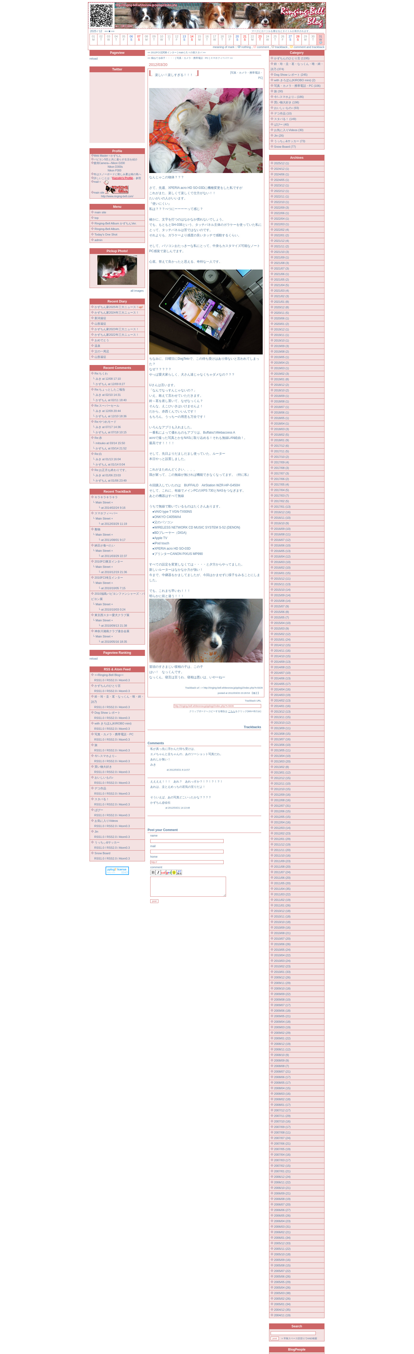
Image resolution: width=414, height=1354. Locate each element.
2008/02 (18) (282, 1099)
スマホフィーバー (106, 513)
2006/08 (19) (282, 1199)
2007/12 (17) (282, 1110)
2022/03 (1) (281, 224)
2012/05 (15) (282, 816)
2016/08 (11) (282, 534)
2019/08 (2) (281, 351)
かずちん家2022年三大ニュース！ (117, 334)
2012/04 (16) (282, 822)
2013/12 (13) (282, 711)
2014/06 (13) (282, 678)
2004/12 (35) (282, 1309)
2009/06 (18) (282, 1010)
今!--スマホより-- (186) (289, 96)
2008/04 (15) (282, 1088)
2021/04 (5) (281, 285)
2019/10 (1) (281, 340)
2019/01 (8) (281, 379)
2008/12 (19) (282, 1043)
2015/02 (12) (282, 634)
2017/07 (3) (281, 473)
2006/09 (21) (282, 1193)
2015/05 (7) (281, 617)
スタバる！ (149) (285, 119)
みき (98, 378)
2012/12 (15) (282, 778)
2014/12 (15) (282, 645)
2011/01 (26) (282, 905)
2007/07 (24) (282, 1138)
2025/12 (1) (281, 163)
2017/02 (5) (281, 501)
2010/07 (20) (282, 938)
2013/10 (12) (282, 722)
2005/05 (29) (282, 1282)
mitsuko (101, 443)
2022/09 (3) (281, 207)
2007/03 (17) (282, 1160)
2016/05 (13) (282, 551)
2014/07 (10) (282, 672)
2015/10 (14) (282, 589)
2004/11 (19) (282, 1315)
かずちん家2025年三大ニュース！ (117, 307)
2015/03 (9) (281, 628)
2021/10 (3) (281, 251)
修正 (255, 693)
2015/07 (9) (281, 606)
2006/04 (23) (282, 1221)
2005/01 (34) (282, 1304)
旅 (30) (278, 91)
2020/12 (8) (281, 307)
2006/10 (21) (282, 1187)
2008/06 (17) (282, 1077)
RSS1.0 (99, 680)
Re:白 (98, 453)
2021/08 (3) (281, 263)
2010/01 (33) (282, 971)
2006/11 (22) (282, 1182)
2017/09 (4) (281, 462)
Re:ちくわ (101, 373)
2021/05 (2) (281, 279)
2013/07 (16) (282, 739)
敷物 (97, 529)
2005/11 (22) (282, 1248)
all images (137, 290)
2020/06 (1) (281, 318)
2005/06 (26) (282, 1276)
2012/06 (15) (282, 811)
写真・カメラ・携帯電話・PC (193, 58)
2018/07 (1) (281, 407)
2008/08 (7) (281, 1066)
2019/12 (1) (281, 329)
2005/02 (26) (282, 1298)
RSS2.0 (112, 680)
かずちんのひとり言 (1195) (291, 58)
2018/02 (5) (281, 434)
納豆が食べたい (105, 545)
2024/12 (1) (281, 168)
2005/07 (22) (282, 1271)
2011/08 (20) (282, 866)
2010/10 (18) (282, 922)
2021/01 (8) (281, 301)
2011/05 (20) (282, 883)
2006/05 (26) (282, 1215)
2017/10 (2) (281, 456)
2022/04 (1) (281, 218)
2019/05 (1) (281, 357)
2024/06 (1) (281, 174)
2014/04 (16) (282, 689)
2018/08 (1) (281, 401)
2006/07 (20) (282, 1204)
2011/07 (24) (282, 872)
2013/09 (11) (282, 728)
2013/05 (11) (282, 750)
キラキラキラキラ (106, 497)
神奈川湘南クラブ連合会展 (112, 631)
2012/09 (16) (282, 794)
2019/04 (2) (281, 362)
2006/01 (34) (282, 1237)
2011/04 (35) (282, 888)
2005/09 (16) (282, 1259)
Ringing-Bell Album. (107, 229)
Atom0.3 (124, 680)
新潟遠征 (100, 318)
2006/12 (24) (282, 1176)
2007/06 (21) (282, 1143)
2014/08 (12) (282, 667)
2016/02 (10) (282, 567)
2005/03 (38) (282, 1293)
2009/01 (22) (282, 1038)
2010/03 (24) (282, 960)
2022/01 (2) (281, 235)
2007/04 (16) (282, 1154)
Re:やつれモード (105, 421)
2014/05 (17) (282, 683)
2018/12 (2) (281, 384)
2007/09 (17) (282, 1127)
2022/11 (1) (281, 196)
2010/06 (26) (282, 944)
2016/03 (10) (282, 562)
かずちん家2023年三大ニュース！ (117, 329)
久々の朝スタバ (194, 52)
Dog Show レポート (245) (291, 74)
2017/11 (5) (281, 451)
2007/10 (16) (282, 1121)
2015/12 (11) (282, 578)
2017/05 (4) (281, 484)
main (181, 52)
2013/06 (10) (282, 744)
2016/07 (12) (282, 539)
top (96, 217)
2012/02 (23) (282, 833)
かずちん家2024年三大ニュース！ (117, 312)
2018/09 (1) (281, 395)
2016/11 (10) (282, 517)
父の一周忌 (102, 351)
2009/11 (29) (282, 983)
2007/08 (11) (282, 1132)
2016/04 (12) (282, 556)
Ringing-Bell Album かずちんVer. (116, 223)
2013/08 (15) (282, 733)
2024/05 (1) (281, 179)
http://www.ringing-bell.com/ (117, 196)
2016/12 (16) (282, 512)
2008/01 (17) (282, 1104)
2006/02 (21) (282, 1232)
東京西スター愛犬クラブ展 (112, 615)
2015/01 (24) (282, 639)
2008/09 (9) (281, 1060)
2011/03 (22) (282, 894)
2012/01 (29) (282, 839)
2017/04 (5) (281, 490)
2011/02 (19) (282, 899)
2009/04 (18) (282, 1021)
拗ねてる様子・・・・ (163, 58)
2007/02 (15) (282, 1165)
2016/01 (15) (282, 573)
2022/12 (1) (281, 191)
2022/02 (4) (281, 229)
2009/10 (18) (282, 988)
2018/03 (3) (281, 429)
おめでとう (102, 340)
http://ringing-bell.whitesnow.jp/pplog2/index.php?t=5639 (233, 687)
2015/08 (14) (282, 600)
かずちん (101, 384)
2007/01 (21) (282, 1171)
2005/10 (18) (282, 1254)
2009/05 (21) (282, 1016)
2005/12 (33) (282, 1243)
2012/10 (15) (282, 789)
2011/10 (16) (282, 855)
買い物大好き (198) (286, 102)
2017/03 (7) (281, 495)
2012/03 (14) (282, 827)
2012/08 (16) (282, 800)
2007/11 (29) (282, 1115)
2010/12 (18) (282, 911)
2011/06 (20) (282, 877)
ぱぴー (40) (281, 124)
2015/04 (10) (282, 623)
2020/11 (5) (281, 312)
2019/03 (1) (281, 368)
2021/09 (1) (281, 257)
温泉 (97, 345)
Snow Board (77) (285, 146)
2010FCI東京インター (109, 561)
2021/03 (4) (281, 290)
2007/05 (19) (282, 1149)
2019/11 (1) (281, 335)
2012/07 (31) (282, 805)
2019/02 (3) (281, 373)
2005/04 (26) (282, 1287)
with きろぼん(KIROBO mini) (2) (294, 80)
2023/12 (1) (281, 185)
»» (112, 31)
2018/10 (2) (281, 390)
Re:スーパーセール (107, 405)
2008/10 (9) (281, 1055)
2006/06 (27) (282, 1210)
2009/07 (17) (282, 1005)
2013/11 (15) (282, 717)
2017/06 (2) (281, 479)
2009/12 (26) (282, 977)
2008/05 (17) (282, 1082)
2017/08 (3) (281, 467)
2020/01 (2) (281, 323)
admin (98, 240)
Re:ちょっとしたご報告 (110, 389)
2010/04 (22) (282, 955)
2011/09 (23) (282, 861)
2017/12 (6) (281, 445)
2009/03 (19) (282, 1027)
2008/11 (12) (282, 1049)
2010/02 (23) (282, 966)
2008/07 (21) (282, 1071)
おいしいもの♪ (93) (286, 107)
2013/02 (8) (281, 767)
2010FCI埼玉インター (109, 577)
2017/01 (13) (282, 506)
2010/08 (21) (282, 933)
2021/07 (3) (281, 268)
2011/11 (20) (282, 850)
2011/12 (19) (282, 844)
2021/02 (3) (281, 296)
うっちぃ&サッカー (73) (289, 141)
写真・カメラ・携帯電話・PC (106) (297, 85)
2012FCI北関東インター (164, 52)
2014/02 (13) (282, 700)
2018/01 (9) (281, 440)
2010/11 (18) (282, 916)
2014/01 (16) (282, 706)
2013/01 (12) (282, 772)
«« (106, 31)
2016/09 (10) (282, 528)
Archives (297, 158)
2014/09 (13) (282, 661)
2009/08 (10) (282, 999)
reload (94, 58)
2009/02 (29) (282, 1032)
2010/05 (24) (282, 949)
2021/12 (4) (281, 240)
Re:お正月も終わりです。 (111, 470)
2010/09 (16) (282, 927)
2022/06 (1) (281, 213)
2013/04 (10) (282, 755)
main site (100, 212)
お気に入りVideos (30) (288, 130)
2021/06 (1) (281, 274)
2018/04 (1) (281, 423)
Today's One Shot (106, 234)
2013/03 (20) (282, 761)
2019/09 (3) (281, 346)
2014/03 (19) (282, 695)
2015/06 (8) (281, 611)
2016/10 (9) (281, 523)
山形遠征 (100, 323)
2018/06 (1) (281, 412)
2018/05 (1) (281, 418)
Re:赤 (98, 437)
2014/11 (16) (282, 650)
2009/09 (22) (282, 994)
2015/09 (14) (282, 595)
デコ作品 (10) (283, 113)
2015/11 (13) (282, 584)
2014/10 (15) (282, 656)
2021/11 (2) (281, 246)
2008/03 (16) (282, 1093)
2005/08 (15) (282, 1265)
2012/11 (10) (282, 783)
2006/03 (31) (282, 1226)
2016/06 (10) (282, 545)
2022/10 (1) (281, 202)
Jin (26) (279, 135)
